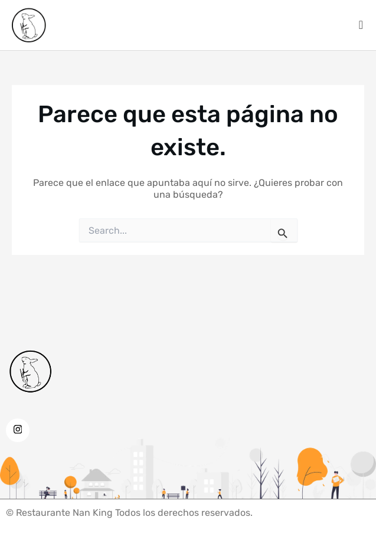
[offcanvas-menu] (361, 25)
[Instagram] (18, 430)
